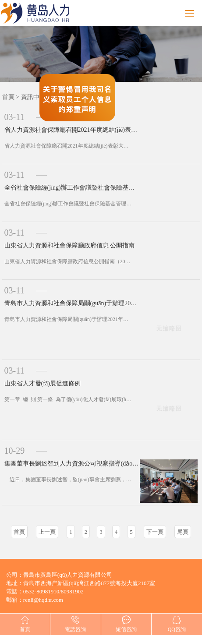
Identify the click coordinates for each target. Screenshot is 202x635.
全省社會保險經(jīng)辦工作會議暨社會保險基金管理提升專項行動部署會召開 (72, 187)
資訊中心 (33, 97)
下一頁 (154, 532)
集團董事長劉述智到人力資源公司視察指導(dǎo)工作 (72, 463)
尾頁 (182, 532)
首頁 (8, 97)
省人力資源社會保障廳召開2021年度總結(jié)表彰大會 (72, 130)
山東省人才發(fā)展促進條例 (42, 383)
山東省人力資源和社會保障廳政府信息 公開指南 (69, 245)
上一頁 (47, 532)
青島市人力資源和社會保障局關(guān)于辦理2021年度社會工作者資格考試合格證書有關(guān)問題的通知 (72, 303)
